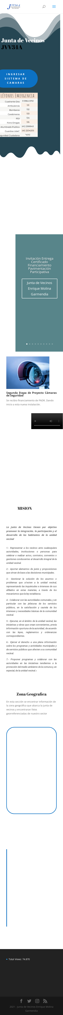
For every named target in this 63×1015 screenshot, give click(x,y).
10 (52, 344)
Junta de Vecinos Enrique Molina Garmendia (39, 288)
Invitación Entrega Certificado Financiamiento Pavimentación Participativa (39, 265)
